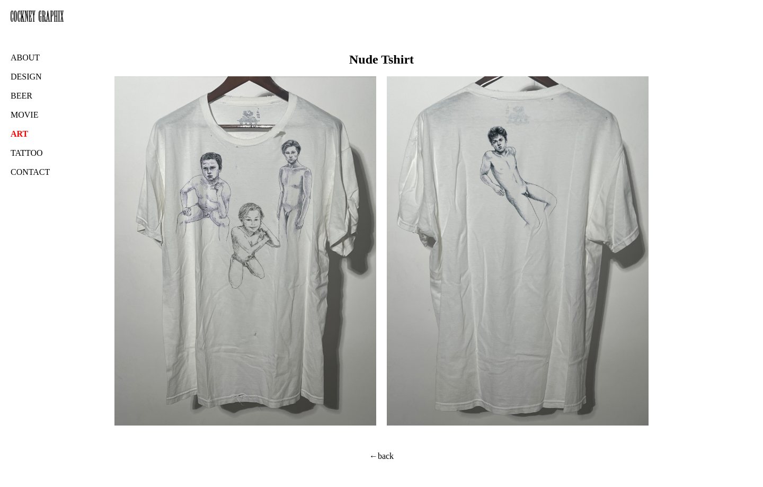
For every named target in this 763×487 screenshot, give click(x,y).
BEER (21, 95)
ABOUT (25, 57)
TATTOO (27, 152)
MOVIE (24, 114)
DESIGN (26, 76)
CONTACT (30, 171)
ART (19, 133)
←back (381, 456)
